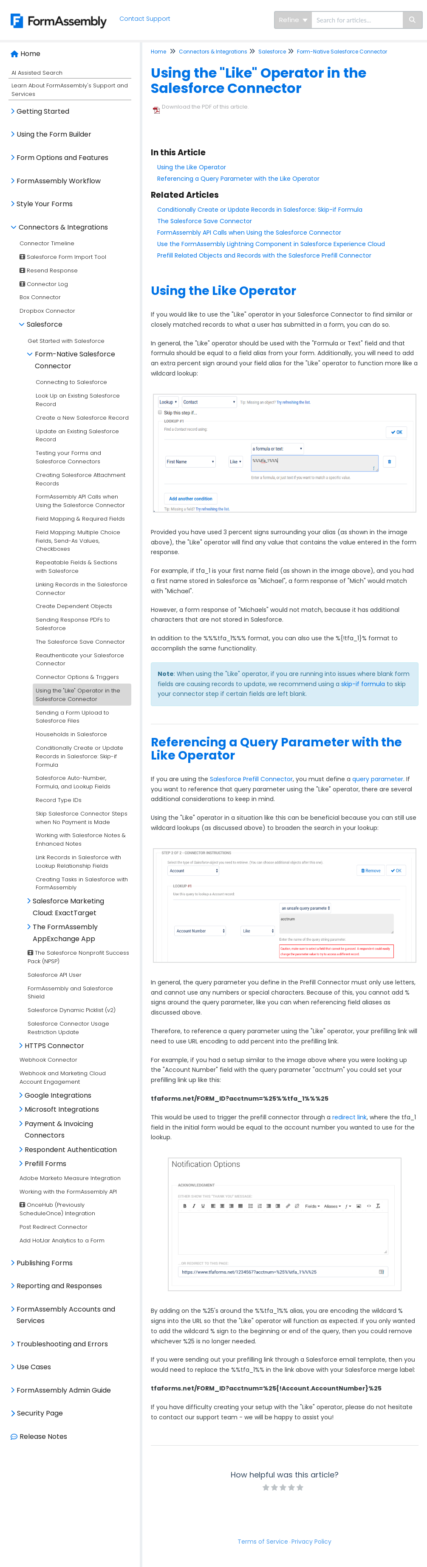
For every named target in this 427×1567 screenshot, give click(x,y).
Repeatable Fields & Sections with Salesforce (76, 566)
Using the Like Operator (191, 167)
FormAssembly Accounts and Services (66, 1315)
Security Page (40, 1413)
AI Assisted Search (36, 73)
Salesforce (44, 324)
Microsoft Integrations (62, 1109)
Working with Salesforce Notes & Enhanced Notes (81, 839)
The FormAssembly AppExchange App (65, 933)
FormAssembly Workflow (59, 181)
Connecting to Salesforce (71, 382)
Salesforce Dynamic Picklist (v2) (72, 1010)
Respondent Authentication (71, 1150)
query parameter (377, 779)
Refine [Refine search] (293, 19)
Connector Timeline (47, 243)
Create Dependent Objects (74, 606)
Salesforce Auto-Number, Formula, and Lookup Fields (73, 782)
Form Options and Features (62, 158)
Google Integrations (58, 1095)
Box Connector (40, 297)
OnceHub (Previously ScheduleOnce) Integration (57, 1209)
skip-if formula (363, 684)
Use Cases (34, 1367)
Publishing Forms (45, 1263)
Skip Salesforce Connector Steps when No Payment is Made (81, 818)
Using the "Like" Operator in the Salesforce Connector (78, 695)
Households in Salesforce (71, 734)
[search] (357, 20)
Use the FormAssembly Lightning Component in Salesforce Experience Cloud (271, 244)
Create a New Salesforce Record (82, 418)
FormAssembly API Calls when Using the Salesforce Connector (80, 501)
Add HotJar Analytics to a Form (62, 1240)
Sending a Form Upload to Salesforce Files (72, 717)
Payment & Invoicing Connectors (59, 1130)
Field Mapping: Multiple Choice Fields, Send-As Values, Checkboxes (78, 540)
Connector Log (44, 284)
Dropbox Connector (47, 311)
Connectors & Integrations (63, 227)
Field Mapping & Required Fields (80, 519)
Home (30, 54)
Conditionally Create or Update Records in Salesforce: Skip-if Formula (79, 756)
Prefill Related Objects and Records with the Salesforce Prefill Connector (264, 255)
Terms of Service (263, 1541)
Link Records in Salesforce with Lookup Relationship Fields (78, 861)
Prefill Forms (45, 1164)
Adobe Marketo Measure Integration (70, 1178)
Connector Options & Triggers (77, 677)
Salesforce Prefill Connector (251, 779)
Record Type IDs (59, 800)
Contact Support (144, 18)
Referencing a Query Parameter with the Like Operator (238, 178)
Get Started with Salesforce (66, 341)
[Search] (413, 20)
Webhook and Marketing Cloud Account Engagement (63, 1077)
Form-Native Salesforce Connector (75, 360)
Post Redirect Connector (54, 1227)
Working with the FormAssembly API (68, 1192)
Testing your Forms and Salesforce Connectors (68, 457)
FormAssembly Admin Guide (64, 1390)
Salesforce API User (55, 975)
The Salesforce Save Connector (80, 642)
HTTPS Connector (54, 1046)
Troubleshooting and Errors (62, 1344)
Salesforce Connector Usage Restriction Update (68, 1028)
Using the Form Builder (54, 134)
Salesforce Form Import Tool (63, 257)
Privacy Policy (311, 1541)
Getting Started (43, 111)
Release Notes (43, 1436)
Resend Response (49, 270)
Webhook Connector (48, 1060)
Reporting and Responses (59, 1286)
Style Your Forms (45, 204)
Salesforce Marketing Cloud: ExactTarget (68, 907)
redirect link (349, 1117)
